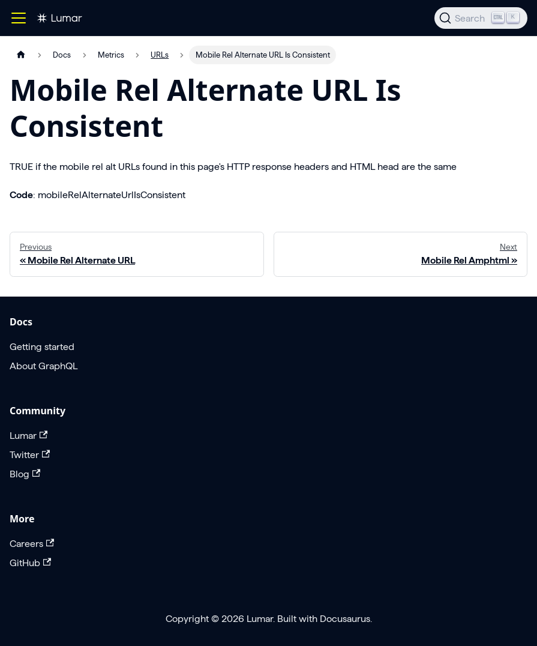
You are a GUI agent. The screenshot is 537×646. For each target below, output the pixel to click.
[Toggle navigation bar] (19, 18)
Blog (25, 474)
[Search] (480, 18)
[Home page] (21, 55)
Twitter (30, 455)
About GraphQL (43, 366)
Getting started (42, 347)
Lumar (28, 435)
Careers (32, 544)
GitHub (30, 563)
